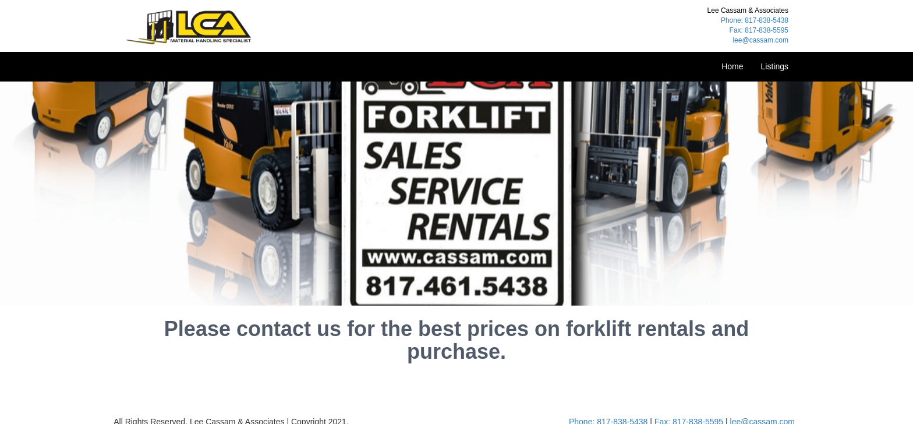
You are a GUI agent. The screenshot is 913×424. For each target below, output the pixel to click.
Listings (774, 66)
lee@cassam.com (760, 40)
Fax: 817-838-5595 (759, 30)
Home (732, 66)
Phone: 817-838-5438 (754, 20)
